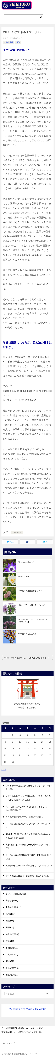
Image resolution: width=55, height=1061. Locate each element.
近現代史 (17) (12, 975)
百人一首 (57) (12, 954)
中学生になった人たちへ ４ (29, 634)
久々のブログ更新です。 (17, 817)
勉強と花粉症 (23, 577)
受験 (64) (10, 921)
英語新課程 (17, 533)
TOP (24, 1028)
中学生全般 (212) (13, 907)
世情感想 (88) (12, 900)
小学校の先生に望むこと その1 (31, 591)
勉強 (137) (10, 914)
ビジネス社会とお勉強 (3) (17, 893)
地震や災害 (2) (12, 934)
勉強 (18, 42)
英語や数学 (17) (13, 968)
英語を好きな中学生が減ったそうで (22, 865)
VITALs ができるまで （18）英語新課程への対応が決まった (41, 658)
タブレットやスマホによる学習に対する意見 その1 (33, 620)
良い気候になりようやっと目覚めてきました (26, 806)
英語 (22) (10, 961)
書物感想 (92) (12, 948)
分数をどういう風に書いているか (32, 605)
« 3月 (3, 769)
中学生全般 (8, 42)
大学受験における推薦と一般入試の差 (23, 844)
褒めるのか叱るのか (26, 562)
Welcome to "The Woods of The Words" (27, 1009)
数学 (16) (10, 941)
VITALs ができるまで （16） (16, 658)
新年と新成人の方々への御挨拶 (20, 876)
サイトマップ (8, 1043)
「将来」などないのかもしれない (21, 823)
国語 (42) (10, 927)
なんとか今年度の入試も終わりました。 (24, 785)
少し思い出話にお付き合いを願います (23, 855)
